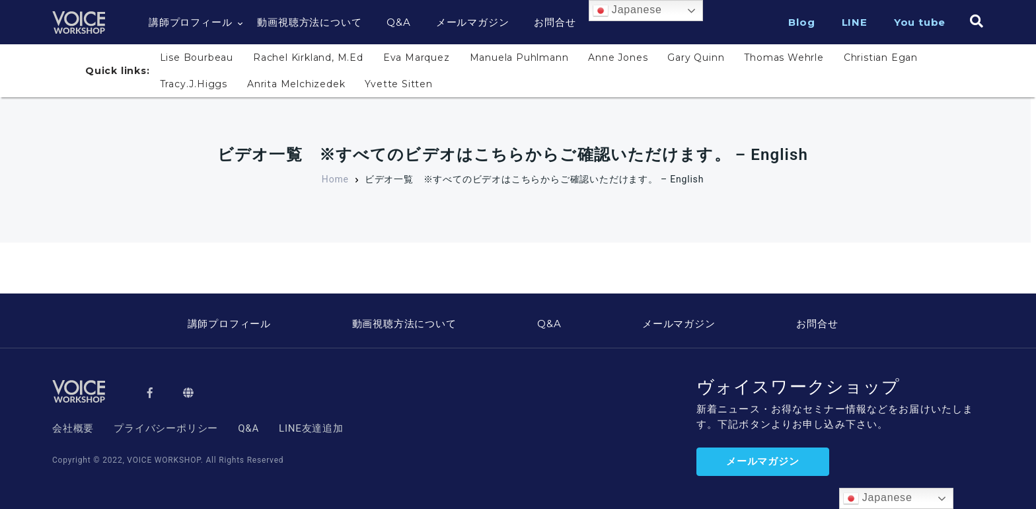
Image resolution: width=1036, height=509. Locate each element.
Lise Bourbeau (196, 57)
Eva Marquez (416, 57)
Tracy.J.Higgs (193, 84)
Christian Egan (881, 57)
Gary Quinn (695, 57)
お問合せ (554, 22)
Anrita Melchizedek (296, 84)
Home (335, 179)
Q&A (398, 22)
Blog (801, 22)
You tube (919, 22)
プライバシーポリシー (166, 428)
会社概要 (73, 428)
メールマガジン (472, 22)
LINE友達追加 (311, 428)
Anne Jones (618, 57)
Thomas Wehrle (783, 57)
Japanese (627, 11)
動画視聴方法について (309, 22)
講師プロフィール (190, 22)
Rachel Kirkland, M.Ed (308, 57)
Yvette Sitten (398, 84)
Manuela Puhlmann (519, 57)
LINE (855, 22)
